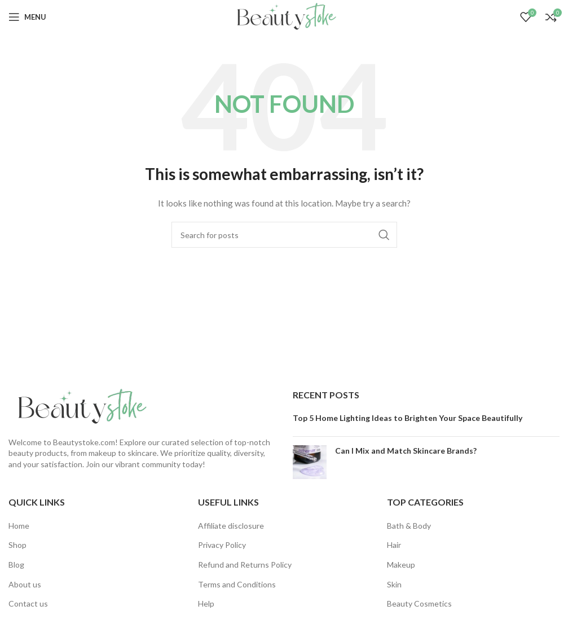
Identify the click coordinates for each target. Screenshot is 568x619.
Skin (394, 584)
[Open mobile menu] (27, 17)
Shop (17, 545)
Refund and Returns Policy (245, 564)
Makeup (401, 564)
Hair (394, 545)
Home (18, 525)
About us (24, 584)
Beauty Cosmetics (419, 603)
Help (206, 603)
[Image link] (78, 406)
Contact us (28, 603)
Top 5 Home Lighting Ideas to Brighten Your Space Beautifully (407, 418)
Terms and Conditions (237, 584)
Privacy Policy (222, 545)
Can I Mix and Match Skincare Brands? (406, 450)
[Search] (284, 235)
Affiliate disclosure (231, 525)
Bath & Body (409, 525)
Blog (16, 564)
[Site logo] (284, 16)
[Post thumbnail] (310, 462)
